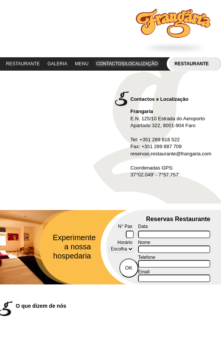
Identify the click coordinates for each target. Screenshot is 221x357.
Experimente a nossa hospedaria (72, 246)
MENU (81, 63)
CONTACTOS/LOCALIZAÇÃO (127, 63)
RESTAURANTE (23, 63)
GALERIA (57, 63)
